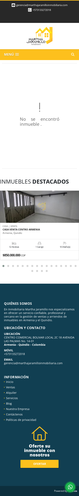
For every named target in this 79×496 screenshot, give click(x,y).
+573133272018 (42, 10)
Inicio (9, 382)
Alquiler (11, 393)
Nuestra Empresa (17, 409)
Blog (9, 403)
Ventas (10, 387)
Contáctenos (14, 414)
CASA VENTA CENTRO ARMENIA (21, 229)
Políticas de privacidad (21, 420)
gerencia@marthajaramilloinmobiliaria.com (33, 363)
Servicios (12, 398)
